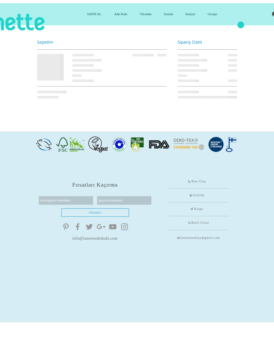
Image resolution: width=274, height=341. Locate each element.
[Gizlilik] (197, 195)
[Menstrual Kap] (65, 226)
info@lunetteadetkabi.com (95, 238)
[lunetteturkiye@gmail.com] (199, 238)
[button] (240, 25)
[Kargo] (197, 209)
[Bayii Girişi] (198, 223)
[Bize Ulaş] (197, 181)
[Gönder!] (95, 212)
